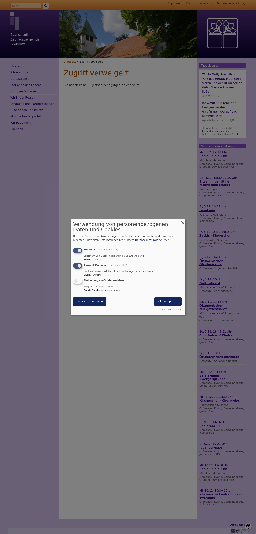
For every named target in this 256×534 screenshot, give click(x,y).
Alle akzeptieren (168, 301)
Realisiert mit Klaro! (171, 309)
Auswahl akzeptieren (90, 301)
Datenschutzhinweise (148, 240)
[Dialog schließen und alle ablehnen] (182, 221)
